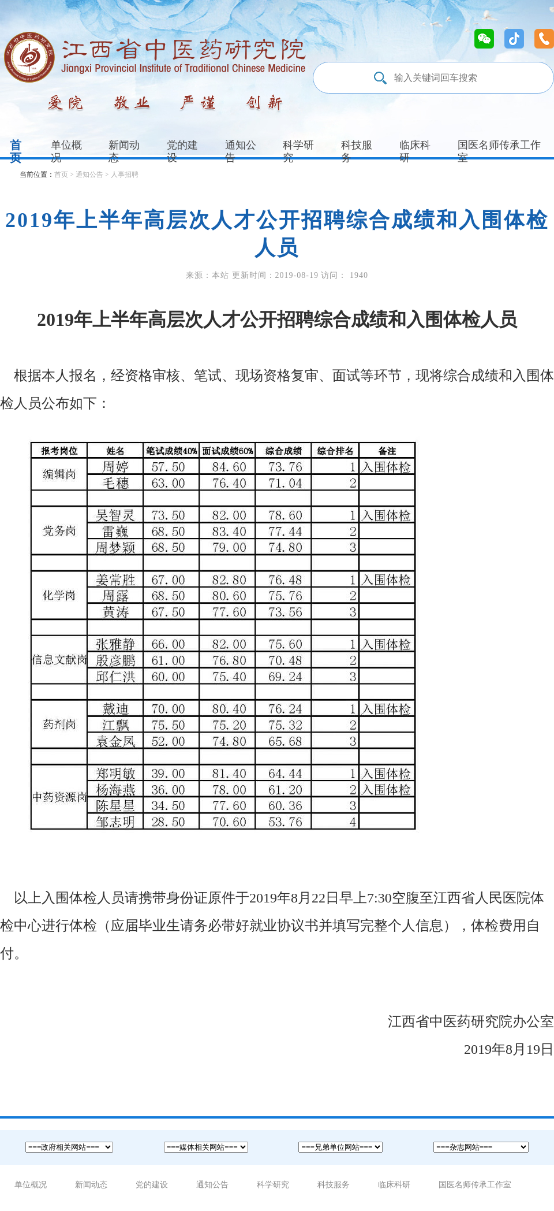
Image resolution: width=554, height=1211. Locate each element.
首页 (15, 151)
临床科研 (415, 151)
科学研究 (298, 151)
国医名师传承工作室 (475, 1184)
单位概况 (66, 151)
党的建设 (182, 151)
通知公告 (240, 151)
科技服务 (356, 151)
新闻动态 (124, 151)
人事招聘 (124, 174)
